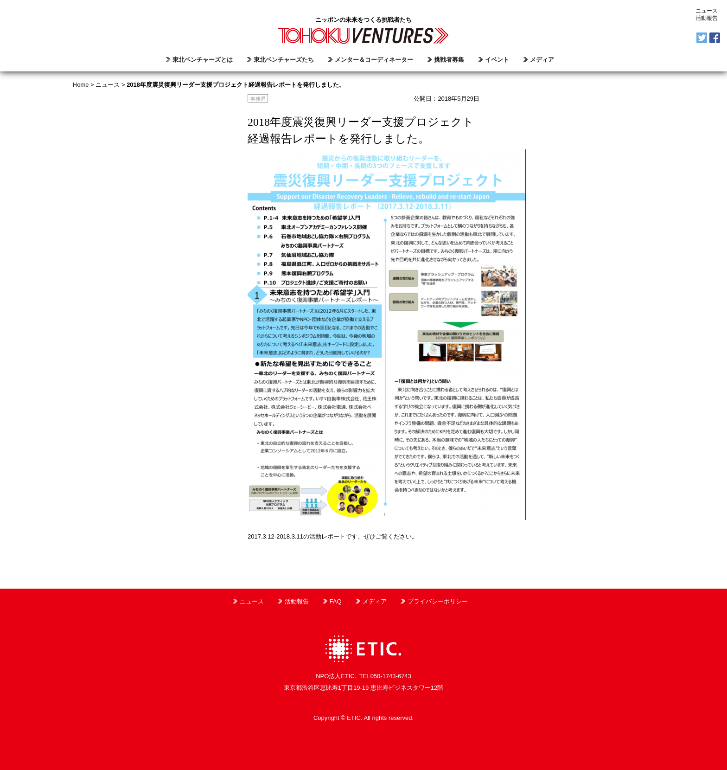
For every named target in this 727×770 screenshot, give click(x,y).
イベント (497, 59)
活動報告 (706, 18)
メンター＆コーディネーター (374, 59)
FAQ (336, 601)
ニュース (706, 10)
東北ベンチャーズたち (284, 59)
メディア (542, 59)
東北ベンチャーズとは (202, 59)
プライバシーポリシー (438, 601)
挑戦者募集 (449, 59)
